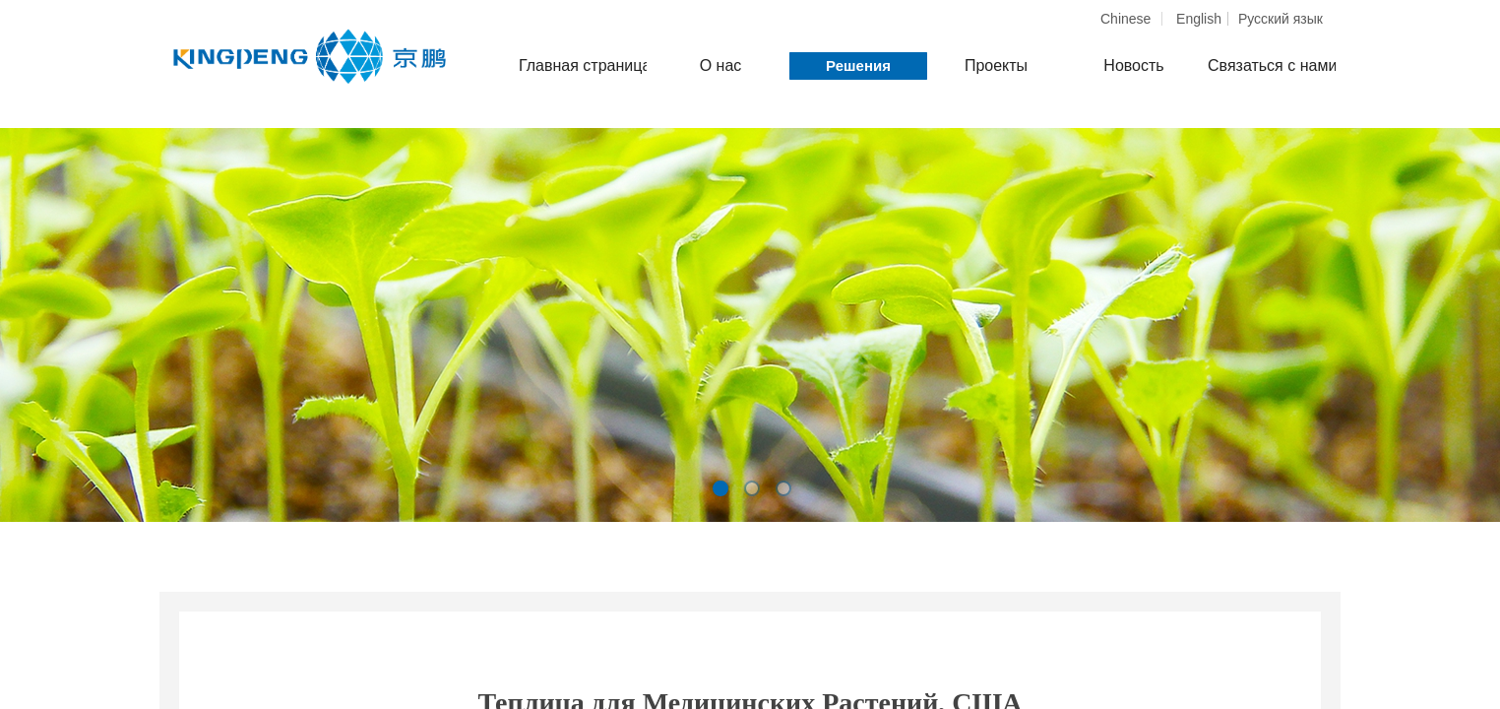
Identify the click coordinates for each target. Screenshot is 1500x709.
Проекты (996, 65)
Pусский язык (1280, 19)
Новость (1133, 65)
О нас (721, 65)
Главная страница (583, 65)
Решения (858, 65)
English (1198, 19)
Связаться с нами (1272, 65)
